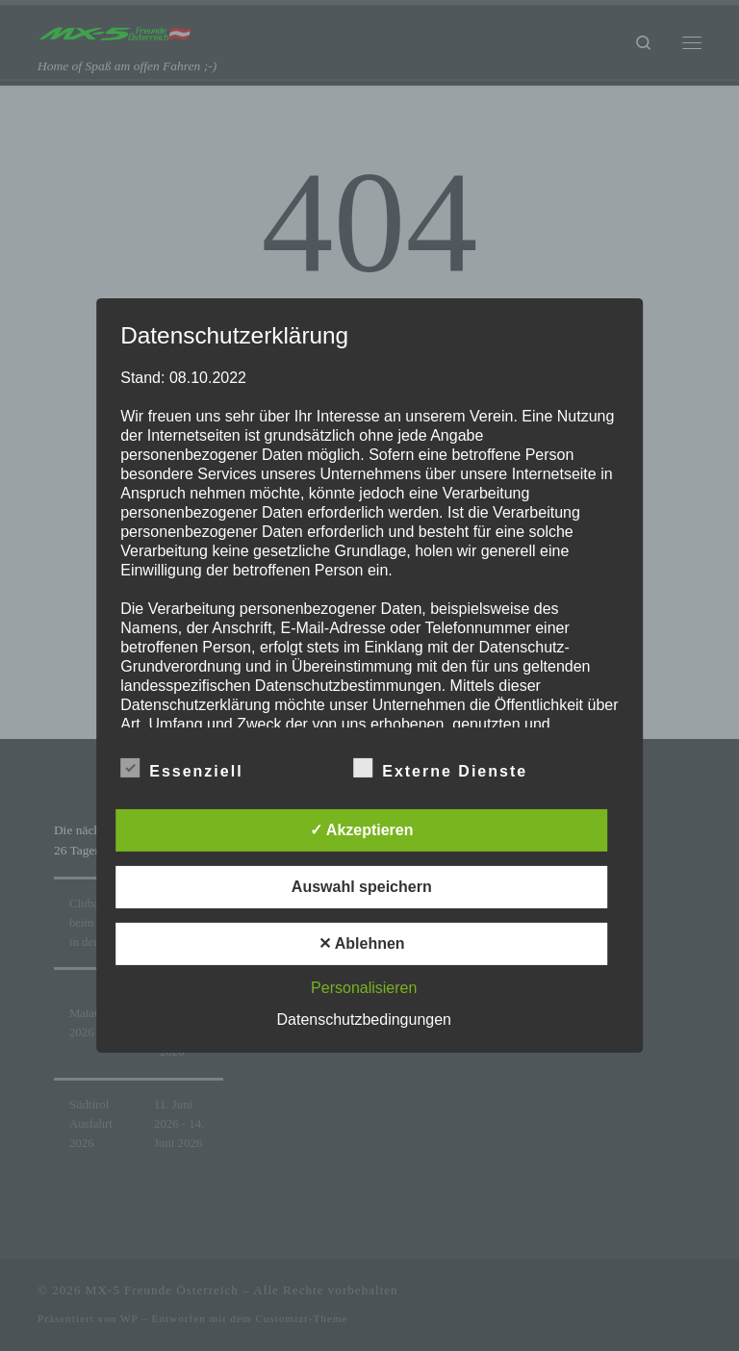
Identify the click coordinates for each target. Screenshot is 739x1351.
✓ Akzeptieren (362, 830)
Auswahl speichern (362, 887)
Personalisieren (364, 988)
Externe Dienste (440, 767)
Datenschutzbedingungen (364, 1019)
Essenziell (181, 767)
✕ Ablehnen (362, 943)
